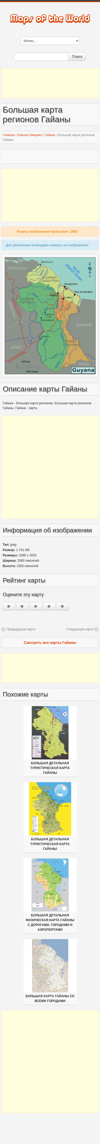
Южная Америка (30, 135)
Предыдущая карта (21, 629)
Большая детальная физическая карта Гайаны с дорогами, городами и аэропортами (50, 922)
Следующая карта (79, 629)
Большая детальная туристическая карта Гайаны (50, 768)
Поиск (77, 56)
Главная (9, 135)
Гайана (50, 135)
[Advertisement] (50, 83)
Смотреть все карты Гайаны (50, 642)
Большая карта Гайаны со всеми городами (50, 998)
